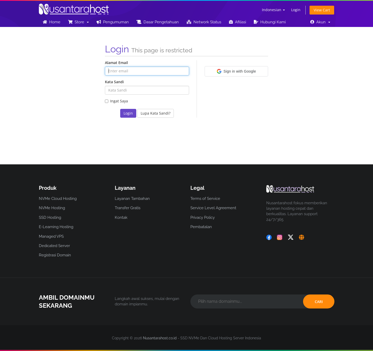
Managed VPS (51, 236)
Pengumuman (113, 22)
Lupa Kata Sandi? (155, 113)
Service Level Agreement (213, 208)
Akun (320, 22)
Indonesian (273, 9)
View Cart (322, 10)
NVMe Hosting (52, 208)
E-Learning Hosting (56, 226)
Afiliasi (237, 22)
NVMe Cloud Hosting (58, 198)
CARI (319, 301)
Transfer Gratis (127, 208)
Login (295, 9)
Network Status (204, 22)
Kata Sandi (114, 81)
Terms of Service (205, 198)
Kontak (121, 217)
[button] (236, 71)
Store (78, 22)
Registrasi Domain (55, 255)
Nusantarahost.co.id (160, 338)
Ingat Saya (116, 101)
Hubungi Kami (270, 22)
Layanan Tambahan (132, 198)
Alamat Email (116, 62)
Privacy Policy (202, 217)
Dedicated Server (54, 245)
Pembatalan (201, 226)
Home (51, 22)
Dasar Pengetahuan (158, 22)
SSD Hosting (50, 217)
